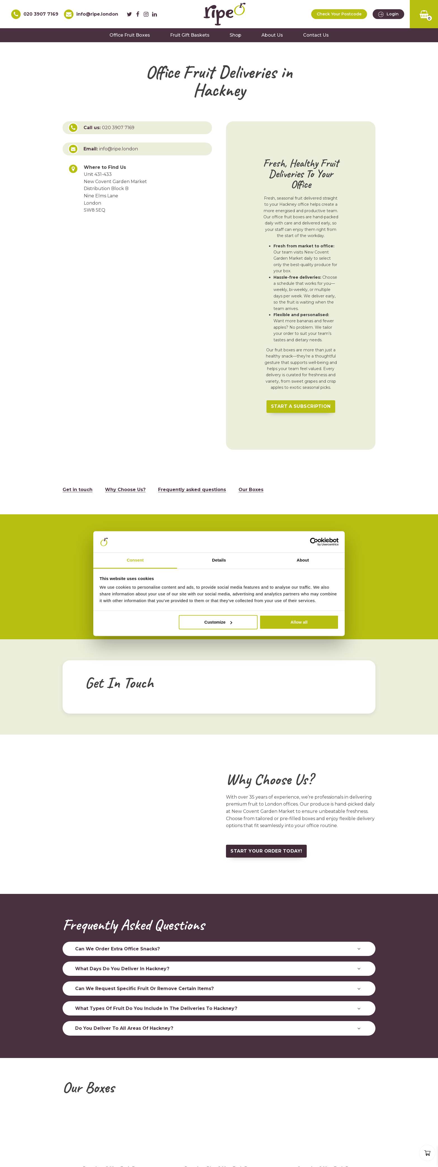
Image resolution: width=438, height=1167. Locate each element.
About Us (272, 35)
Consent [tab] (135, 560)
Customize (218, 622)
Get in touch (77, 489)
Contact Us (316, 35)
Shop (235, 35)
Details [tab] (219, 560)
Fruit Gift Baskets (190, 35)
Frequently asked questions (192, 489)
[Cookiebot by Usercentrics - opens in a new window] (314, 542)
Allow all (299, 622)
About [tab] (303, 560)
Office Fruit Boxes (130, 35)
